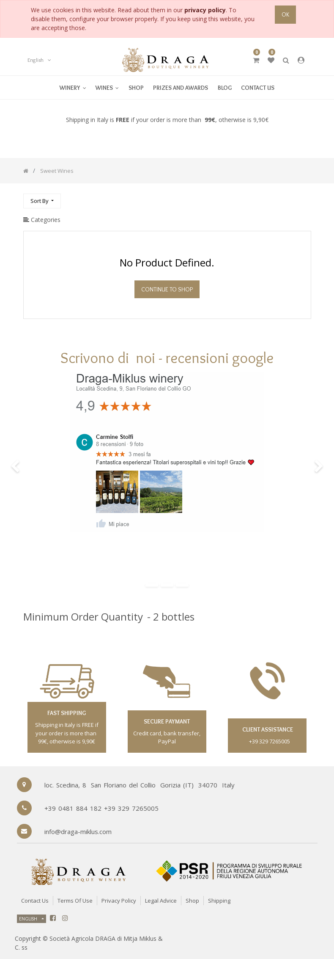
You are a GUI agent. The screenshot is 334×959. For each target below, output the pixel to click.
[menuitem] (107, 87)
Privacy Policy (118, 900)
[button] (42, 201)
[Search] (304, 197)
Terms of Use (75, 900)
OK (285, 14)
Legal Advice (161, 900)
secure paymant (167, 721)
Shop (192, 900)
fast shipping (66, 713)
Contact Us (35, 900)
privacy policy (205, 10)
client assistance (267, 729)
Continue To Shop (167, 289)
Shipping (219, 900)
